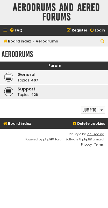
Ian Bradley (95, 134)
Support (26, 89)
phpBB (48, 139)
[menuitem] (16, 30)
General (26, 74)
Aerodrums (17, 54)
